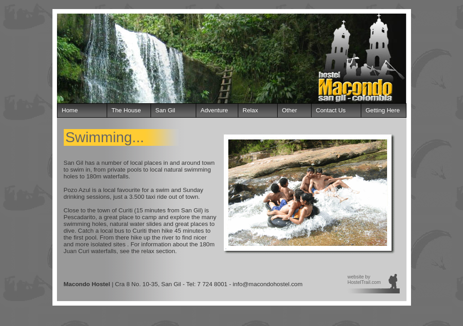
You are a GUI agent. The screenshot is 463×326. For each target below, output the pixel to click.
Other (289, 110)
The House (126, 110)
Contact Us (331, 110)
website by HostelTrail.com (364, 279)
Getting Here (383, 110)
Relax (250, 110)
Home (70, 110)
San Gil (165, 110)
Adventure (214, 110)
